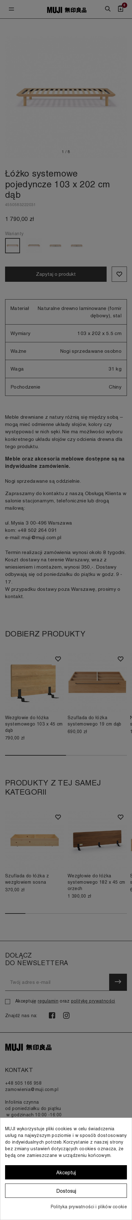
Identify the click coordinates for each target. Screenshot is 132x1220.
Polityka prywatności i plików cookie (89, 1206)
